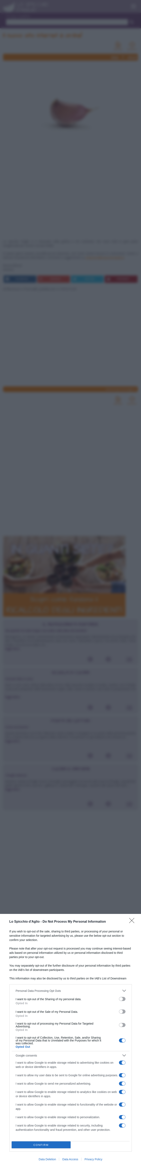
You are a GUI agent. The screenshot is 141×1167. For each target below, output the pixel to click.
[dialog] (70, 1040)
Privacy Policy (93, 1159)
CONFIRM (41, 1144)
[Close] (133, 922)
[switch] (122, 999)
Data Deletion (47, 1159)
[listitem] (70, 991)
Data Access (70, 1159)
